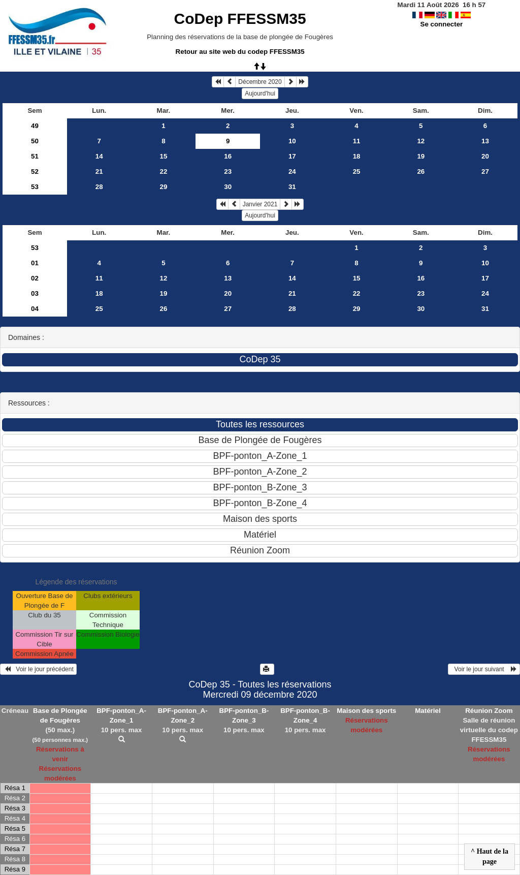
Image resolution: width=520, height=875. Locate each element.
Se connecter (441, 24)
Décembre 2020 (259, 81)
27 (485, 171)
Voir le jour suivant (484, 669)
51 (35, 156)
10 (292, 141)
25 (357, 171)
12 (421, 141)
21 (99, 171)
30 (228, 187)
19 (421, 156)
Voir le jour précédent (38, 669)
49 (35, 126)
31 (292, 187)
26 (421, 171)
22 (164, 171)
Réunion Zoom (488, 710)
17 (292, 156)
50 (35, 141)
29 (164, 187)
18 (357, 156)
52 (35, 171)
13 (485, 141)
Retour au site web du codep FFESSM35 (240, 51)
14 (99, 156)
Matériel (427, 710)
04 (35, 308)
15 (164, 156)
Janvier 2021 (260, 204)
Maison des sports (366, 710)
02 (35, 278)
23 (228, 171)
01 (35, 263)
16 (228, 156)
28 (99, 187)
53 (35, 187)
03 (35, 293)
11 (357, 141)
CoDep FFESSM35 (240, 18)
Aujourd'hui (260, 93)
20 (485, 156)
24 (292, 171)
